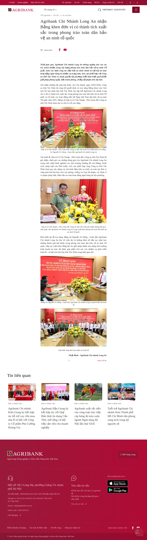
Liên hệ (120, 2)
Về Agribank (66, 2)
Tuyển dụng (87, 2)
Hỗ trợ (96, 2)
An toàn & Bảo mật (38, 528)
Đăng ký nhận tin (72, 528)
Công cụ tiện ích (108, 2)
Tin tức (77, 2)
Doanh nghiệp (23, 2)
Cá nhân (12, 2)
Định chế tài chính (37, 2)
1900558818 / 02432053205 (111, 9)
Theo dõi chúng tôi (117, 528)
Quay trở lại (102, 360)
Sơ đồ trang (56, 528)
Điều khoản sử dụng (16, 528)
